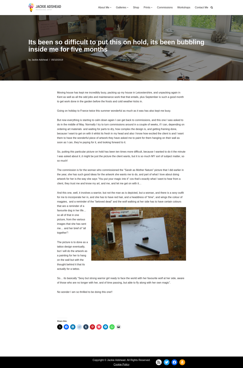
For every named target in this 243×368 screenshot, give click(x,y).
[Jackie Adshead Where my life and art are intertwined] (44, 7)
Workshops (183, 7)
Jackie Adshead (40, 59)
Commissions (165, 7)
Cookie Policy (122, 364)
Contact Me (201, 7)
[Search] (212, 7)
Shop (136, 7)
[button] (110, 7)
